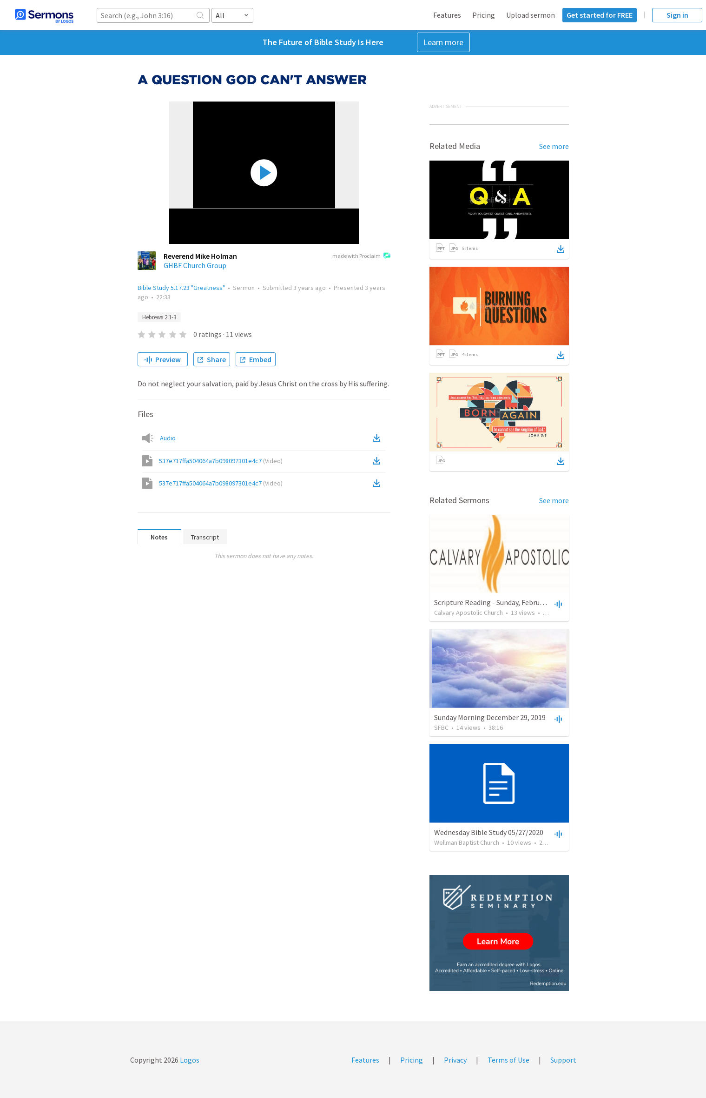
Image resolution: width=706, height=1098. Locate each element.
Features (447, 15)
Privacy (455, 1059)
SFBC (441, 727)
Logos (188, 1059)
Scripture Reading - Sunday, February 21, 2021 (505, 602)
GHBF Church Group (195, 265)
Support (563, 1059)
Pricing (483, 15)
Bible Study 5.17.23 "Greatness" (181, 287)
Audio (168, 438)
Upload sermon (530, 15)
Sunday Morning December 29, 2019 (490, 717)
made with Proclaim (361, 256)
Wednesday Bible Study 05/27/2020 (488, 832)
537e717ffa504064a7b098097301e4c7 (221, 461)
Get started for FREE (600, 15)
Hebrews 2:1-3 (159, 317)
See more (554, 146)
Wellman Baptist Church (466, 842)
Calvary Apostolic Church (468, 612)
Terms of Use (508, 1059)
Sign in (677, 15)
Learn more (443, 42)
